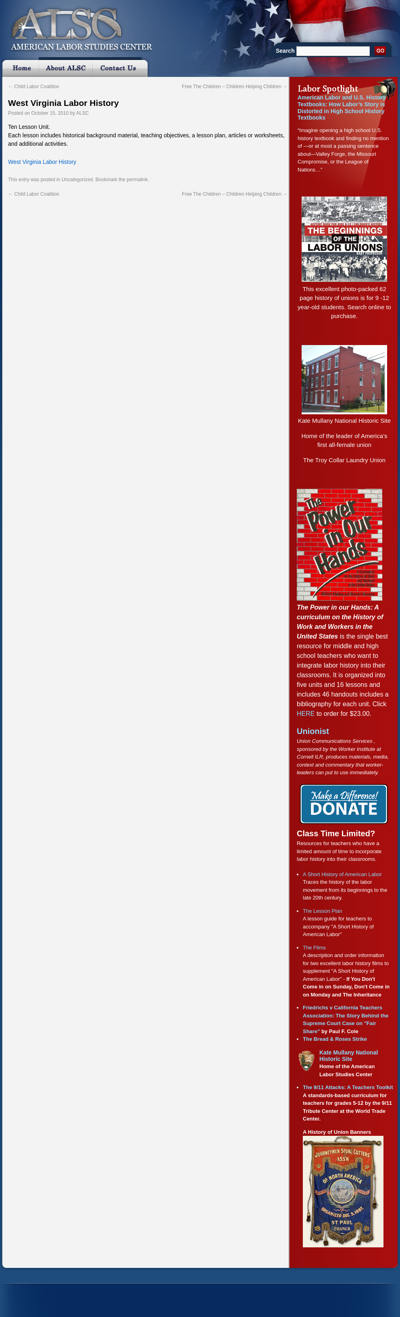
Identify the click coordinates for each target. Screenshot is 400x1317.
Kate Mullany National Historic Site (344, 420)
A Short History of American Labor (342, 874)
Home (19, 67)
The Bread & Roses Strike (335, 1039)
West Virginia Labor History (63, 103)
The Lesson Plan (322, 911)
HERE (306, 713)
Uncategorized (77, 179)
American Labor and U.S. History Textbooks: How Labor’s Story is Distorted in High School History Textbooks (342, 107)
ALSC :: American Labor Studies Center (77, 26)
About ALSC (65, 67)
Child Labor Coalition (33, 86)
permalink (137, 179)
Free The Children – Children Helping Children (235, 86)
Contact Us (121, 67)
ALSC (82, 113)
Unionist (313, 731)
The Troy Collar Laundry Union (344, 460)
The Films (314, 948)
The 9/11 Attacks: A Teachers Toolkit (348, 1087)
